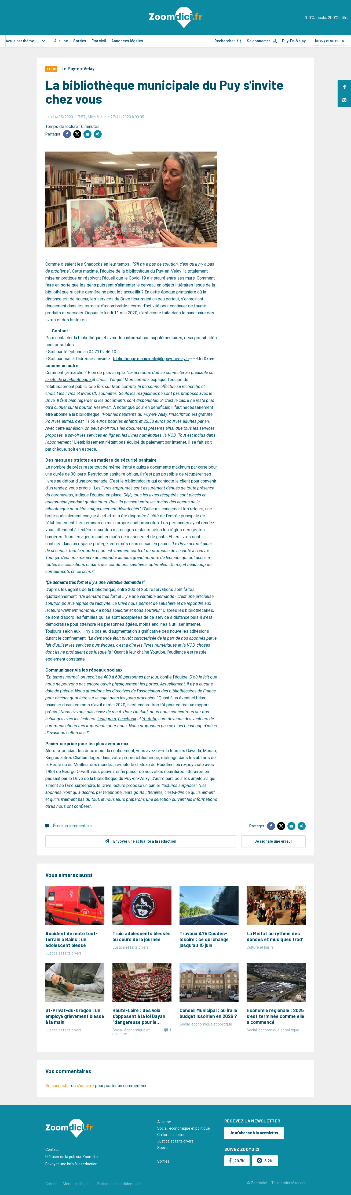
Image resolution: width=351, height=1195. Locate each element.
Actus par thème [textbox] (20, 41)
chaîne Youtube (151, 652)
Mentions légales (77, 1184)
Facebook (127, 718)
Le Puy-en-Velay (77, 68)
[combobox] (25, 41)
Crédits (51, 1184)
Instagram (106, 718)
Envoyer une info (329, 40)
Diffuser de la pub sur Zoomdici (71, 1157)
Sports (163, 1147)
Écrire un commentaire (72, 826)
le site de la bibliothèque (68, 379)
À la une (61, 41)
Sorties (79, 41)
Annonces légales (127, 41)
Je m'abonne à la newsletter (254, 1133)
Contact (52, 1149)
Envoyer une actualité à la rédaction (144, 841)
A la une (164, 1122)
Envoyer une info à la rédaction (71, 1164)
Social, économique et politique (183, 1128)
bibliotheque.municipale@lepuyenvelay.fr (151, 358)
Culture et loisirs (170, 1135)
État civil (99, 41)
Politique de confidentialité (119, 1184)
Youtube (149, 718)
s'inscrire (85, 1085)
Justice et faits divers (175, 1141)
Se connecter (258, 41)
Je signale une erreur (273, 841)
